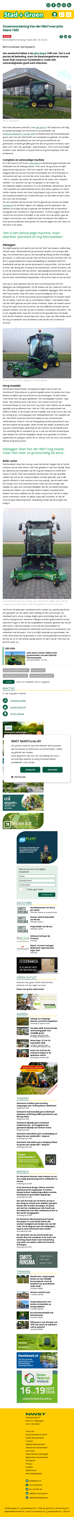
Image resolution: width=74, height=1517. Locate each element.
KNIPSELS (23, 1171)
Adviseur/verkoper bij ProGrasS (40, 937)
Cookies (29, 1467)
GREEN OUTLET (27, 977)
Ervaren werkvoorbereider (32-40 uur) (42, 918)
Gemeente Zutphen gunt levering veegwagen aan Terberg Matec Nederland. (37, 1104)
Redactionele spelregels (37, 1454)
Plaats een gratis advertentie (30, 989)
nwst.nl (66, 1511)
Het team (30, 1450)
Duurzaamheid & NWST (37, 1434)
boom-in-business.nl (35, 1511)
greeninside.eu (54, 1511)
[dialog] (37, 758)
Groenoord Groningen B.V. (42, 675)
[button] (18, 776)
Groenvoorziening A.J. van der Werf (19, 133)
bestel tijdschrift (18, 707)
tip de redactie (17, 713)
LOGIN (8, 682)
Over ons (30, 1431)
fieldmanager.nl (12, 1508)
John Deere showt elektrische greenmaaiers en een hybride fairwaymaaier (42, 655)
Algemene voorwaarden (37, 1457)
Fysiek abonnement (35, 1437)
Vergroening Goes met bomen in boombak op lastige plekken (40, 1304)
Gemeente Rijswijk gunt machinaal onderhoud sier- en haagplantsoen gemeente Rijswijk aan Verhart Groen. (34, 1125)
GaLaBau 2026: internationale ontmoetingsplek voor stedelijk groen (43, 1030)
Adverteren (31, 1470)
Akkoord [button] (53, 769)
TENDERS (22, 1098)
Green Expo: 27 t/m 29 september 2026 (40, 1041)
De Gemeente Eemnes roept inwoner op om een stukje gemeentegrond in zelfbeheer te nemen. (37, 1179)
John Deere (40, 53)
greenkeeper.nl (28, 1508)
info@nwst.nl (35, 1480)
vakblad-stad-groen (38, 1493)
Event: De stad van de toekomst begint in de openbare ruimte (40, 1052)
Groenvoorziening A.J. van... (15, 675)
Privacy (29, 1463)
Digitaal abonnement (35, 1444)
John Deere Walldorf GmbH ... (16, 670)
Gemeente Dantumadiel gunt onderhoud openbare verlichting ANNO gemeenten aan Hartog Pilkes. (37, 1114)
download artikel (18, 700)
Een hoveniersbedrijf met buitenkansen (42, 1313)
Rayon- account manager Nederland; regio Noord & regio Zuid (42, 948)
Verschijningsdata (34, 1473)
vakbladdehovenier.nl (14, 1511)
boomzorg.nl (62, 1508)
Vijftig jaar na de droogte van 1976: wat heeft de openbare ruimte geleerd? (43, 1324)
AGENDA (22, 1014)
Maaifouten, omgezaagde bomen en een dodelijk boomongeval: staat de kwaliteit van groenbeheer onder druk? (42, 1281)
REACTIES (9, 688)
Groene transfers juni (40, 1292)
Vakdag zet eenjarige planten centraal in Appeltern (44, 1019)
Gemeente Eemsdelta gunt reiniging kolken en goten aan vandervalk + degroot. (37, 1143)
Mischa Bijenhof (10, 40)
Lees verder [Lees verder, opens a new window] (29, 762)
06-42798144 (35, 1489)
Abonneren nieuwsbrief (36, 1447)
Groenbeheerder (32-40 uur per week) (42, 908)
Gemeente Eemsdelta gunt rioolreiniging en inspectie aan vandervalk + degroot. (37, 1134)
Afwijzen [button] (30, 769)
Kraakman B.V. (38, 670)
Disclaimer (30, 1460)
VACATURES (24, 903)
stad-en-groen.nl (46, 1508)
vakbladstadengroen (38, 1497)
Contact (29, 1441)
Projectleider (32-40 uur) (41, 926)
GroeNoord (8, 205)
